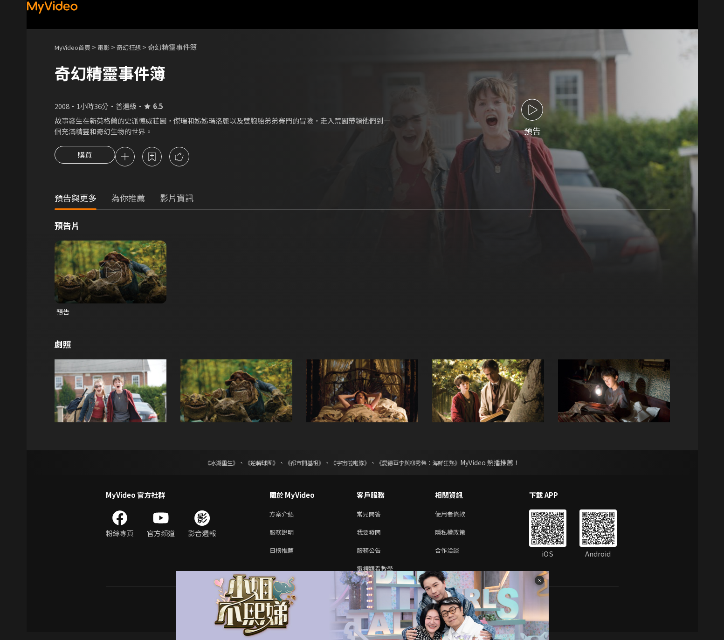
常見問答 (371, 517)
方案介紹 (283, 517)
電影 (111, 47)
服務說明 (283, 536)
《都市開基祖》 (300, 464)
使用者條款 (458, 517)
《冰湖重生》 (205, 464)
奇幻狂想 (139, 47)
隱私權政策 (458, 536)
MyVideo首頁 (76, 47)
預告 (63, 313)
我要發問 (371, 536)
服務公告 (371, 556)
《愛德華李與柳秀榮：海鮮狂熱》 (430, 464)
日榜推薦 (283, 556)
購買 (84, 157)
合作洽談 (455, 556)
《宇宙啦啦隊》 (352, 464)
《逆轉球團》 (250, 464)
